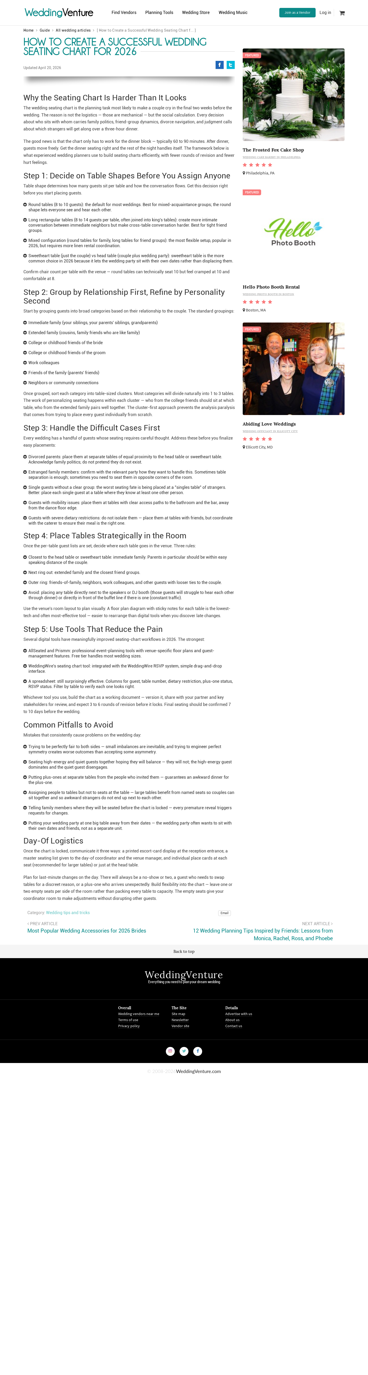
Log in (325, 12)
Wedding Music (233, 12)
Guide (45, 30)
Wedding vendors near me (138, 1157)
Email (224, 1056)
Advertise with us (238, 1157)
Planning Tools (159, 12)
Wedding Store (196, 12)
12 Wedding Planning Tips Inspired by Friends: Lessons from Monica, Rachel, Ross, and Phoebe (263, 1078)
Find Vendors (124, 12)
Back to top (184, 1095)
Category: (36, 1056)
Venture (59, 12)
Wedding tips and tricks (68, 1056)
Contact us (233, 1169)
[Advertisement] (294, 507)
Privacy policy (129, 1169)
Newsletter (180, 1163)
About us (232, 1163)
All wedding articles (73, 30)
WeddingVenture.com (198, 1214)
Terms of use (128, 1163)
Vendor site (180, 1169)
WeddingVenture (184, 1118)
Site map (178, 1157)
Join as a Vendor (297, 12)
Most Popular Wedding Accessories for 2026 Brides (86, 1074)
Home (28, 30)
